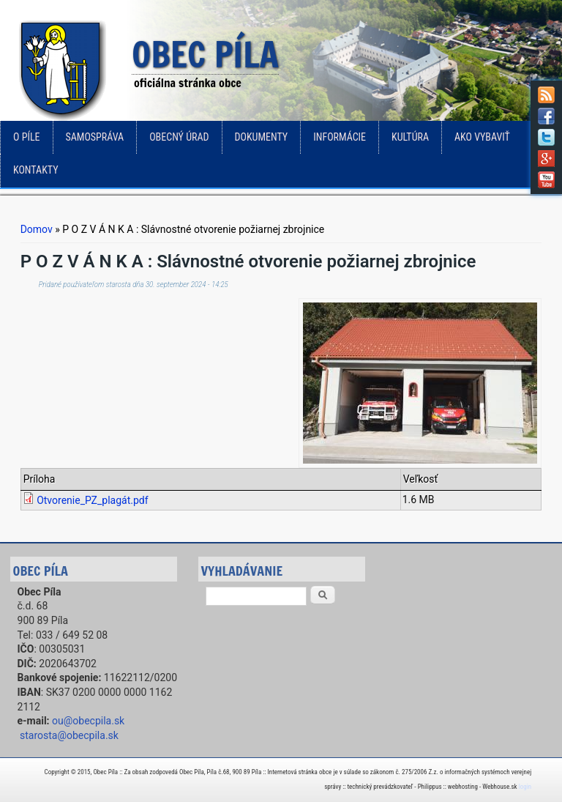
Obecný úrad (179, 137)
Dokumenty (261, 137)
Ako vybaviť (482, 137)
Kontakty (36, 170)
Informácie (339, 137)
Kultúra (410, 137)
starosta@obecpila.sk (69, 735)
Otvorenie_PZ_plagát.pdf (92, 500)
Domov (36, 229)
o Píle (26, 137)
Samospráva (95, 137)
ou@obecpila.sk (88, 721)
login (525, 786)
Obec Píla (205, 56)
